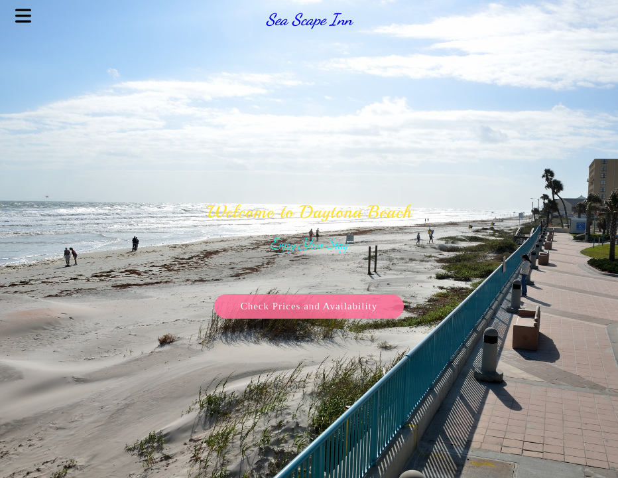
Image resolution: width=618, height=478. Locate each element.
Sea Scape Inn (309, 19)
